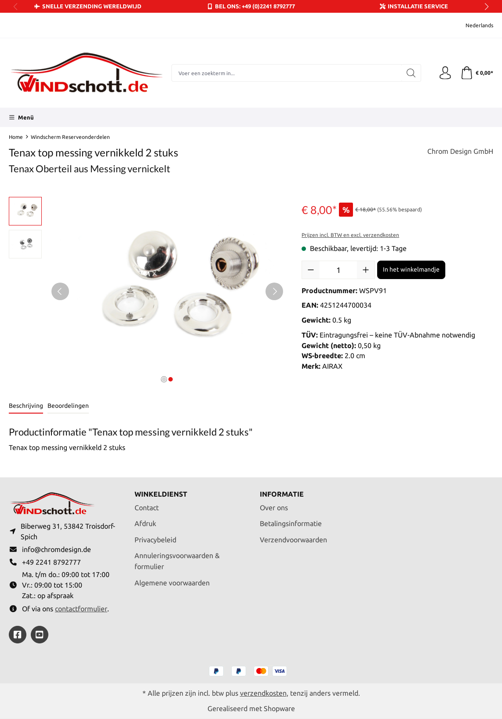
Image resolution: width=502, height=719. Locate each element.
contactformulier (81, 609)
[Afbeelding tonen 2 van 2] (170, 379)
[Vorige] (60, 291)
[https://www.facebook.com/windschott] (17, 634)
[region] (146, 291)
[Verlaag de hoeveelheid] (311, 270)
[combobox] (286, 73)
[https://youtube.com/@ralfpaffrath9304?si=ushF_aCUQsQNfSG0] (39, 634)
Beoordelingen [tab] (68, 405)
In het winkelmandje (411, 269)
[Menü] (21, 117)
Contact (147, 507)
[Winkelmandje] (476, 73)
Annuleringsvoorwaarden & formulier (177, 560)
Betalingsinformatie (291, 523)
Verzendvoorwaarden (293, 539)
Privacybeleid (155, 539)
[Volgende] (274, 291)
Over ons (274, 507)
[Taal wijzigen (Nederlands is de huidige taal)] (473, 25)
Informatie (282, 493)
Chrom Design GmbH (460, 151)
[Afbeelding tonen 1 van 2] (164, 379)
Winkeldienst (161, 493)
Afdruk (145, 523)
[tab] (26, 406)
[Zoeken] (411, 73)
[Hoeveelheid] (338, 270)
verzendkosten (263, 693)
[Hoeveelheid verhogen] (366, 270)
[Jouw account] (444, 73)
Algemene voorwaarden (172, 582)
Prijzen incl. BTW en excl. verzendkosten (350, 235)
